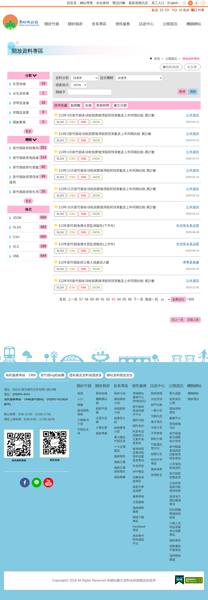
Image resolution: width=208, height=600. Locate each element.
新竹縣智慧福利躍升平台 (138, 410)
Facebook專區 (139, 528)
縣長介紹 (120, 393)
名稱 (88, 105)
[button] (178, 299)
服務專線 (138, 496)
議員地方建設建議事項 (175, 500)
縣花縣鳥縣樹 (83, 412)
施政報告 (120, 456)
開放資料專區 (191, 58)
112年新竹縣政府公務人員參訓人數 (83, 262)
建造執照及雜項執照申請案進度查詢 (138, 454)
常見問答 (138, 466)
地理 (80, 393)
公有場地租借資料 (175, 465)
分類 (28, 75)
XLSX (60, 122)
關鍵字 (60, 92)
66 (130, 299)
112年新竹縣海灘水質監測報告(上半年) (86, 244)
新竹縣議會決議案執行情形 (175, 437)
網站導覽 (86, 3)
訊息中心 (146, 24)
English (173, 3)
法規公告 (156, 427)
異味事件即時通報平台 (138, 539)
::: (3, 1)
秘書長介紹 (120, 420)
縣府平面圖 (101, 410)
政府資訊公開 (175, 400)
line (36, 478)
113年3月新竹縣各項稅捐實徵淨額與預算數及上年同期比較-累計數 (106, 115)
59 (92, 299)
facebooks (25, 478)
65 (124, 299)
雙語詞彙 (118, 3)
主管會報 (156, 433)
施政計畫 (120, 461)
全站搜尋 (102, 3)
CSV (72, 122)
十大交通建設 (120, 448)
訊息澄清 (156, 399)
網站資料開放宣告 (120, 375)
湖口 (194, 10)
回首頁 (72, 3)
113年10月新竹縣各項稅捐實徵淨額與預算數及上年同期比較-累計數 (107, 207)
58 (86, 299)
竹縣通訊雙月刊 (156, 446)
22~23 (164, 10)
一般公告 (156, 410)
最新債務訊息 (138, 3)
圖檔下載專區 (138, 519)
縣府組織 (101, 393)
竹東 (201, 10)
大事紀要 (101, 427)
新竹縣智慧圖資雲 (175, 475)
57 (81, 299)
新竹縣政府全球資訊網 (20, 22)
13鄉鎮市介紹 (83, 421)
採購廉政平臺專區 (175, 548)
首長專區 (99, 24)
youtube (48, 478)
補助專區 (175, 540)
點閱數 (76, 105)
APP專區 (138, 471)
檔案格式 (62, 85)
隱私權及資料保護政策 (85, 375)
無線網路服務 (138, 509)
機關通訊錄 (101, 400)
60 (97, 299)
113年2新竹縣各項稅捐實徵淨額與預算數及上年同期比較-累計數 (104, 133)
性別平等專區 (156, 461)
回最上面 (193, 319)
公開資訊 (170, 24)
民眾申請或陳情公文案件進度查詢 (138, 437)
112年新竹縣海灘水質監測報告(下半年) (86, 225)
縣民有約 (138, 425)
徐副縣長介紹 (120, 410)
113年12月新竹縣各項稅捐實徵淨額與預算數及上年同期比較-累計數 (107, 170)
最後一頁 (151, 299)
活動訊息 (156, 416)
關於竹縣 (51, 24)
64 (119, 299)
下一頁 (138, 299)
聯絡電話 (193, 399)
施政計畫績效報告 (120, 469)
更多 (28, 131)
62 (108, 299)
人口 (80, 399)
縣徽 (80, 404)
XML (84, 122)
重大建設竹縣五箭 (120, 439)
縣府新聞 (156, 393)
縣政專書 (101, 433)
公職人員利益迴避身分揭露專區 (175, 529)
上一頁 (72, 299)
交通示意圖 (101, 420)
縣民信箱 (138, 420)
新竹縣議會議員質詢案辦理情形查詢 (175, 452)
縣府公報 (156, 438)
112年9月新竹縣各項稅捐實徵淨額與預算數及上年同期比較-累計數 (106, 281)
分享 (203, 3)
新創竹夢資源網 (138, 488)
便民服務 (122, 24)
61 (103, 299)
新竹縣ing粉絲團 (52, 375)
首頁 (157, 58)
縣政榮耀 (120, 477)
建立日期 (120, 105)
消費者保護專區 (138, 479)
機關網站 (193, 24)
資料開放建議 (175, 557)
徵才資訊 (156, 421)
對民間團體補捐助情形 (175, 513)
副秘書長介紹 (120, 429)
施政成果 (156, 469)
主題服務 (138, 502)
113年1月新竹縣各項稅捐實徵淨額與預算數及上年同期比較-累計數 (106, 152)
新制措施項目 (175, 425)
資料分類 (62, 78)
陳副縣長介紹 (120, 400)
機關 (28, 139)
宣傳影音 (156, 474)
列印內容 (172, 67)
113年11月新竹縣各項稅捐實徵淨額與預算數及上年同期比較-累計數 (107, 189)
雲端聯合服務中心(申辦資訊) (139, 397)
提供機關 (106, 78)
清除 (193, 91)
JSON (96, 122)
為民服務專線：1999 (21, 375)
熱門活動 (156, 404)
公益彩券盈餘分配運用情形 (175, 486)
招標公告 (156, 454)
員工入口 (157, 3)
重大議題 (175, 393)
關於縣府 (75, 24)
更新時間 (102, 105)
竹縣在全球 (83, 431)
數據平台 (175, 418)
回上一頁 (177, 319)
